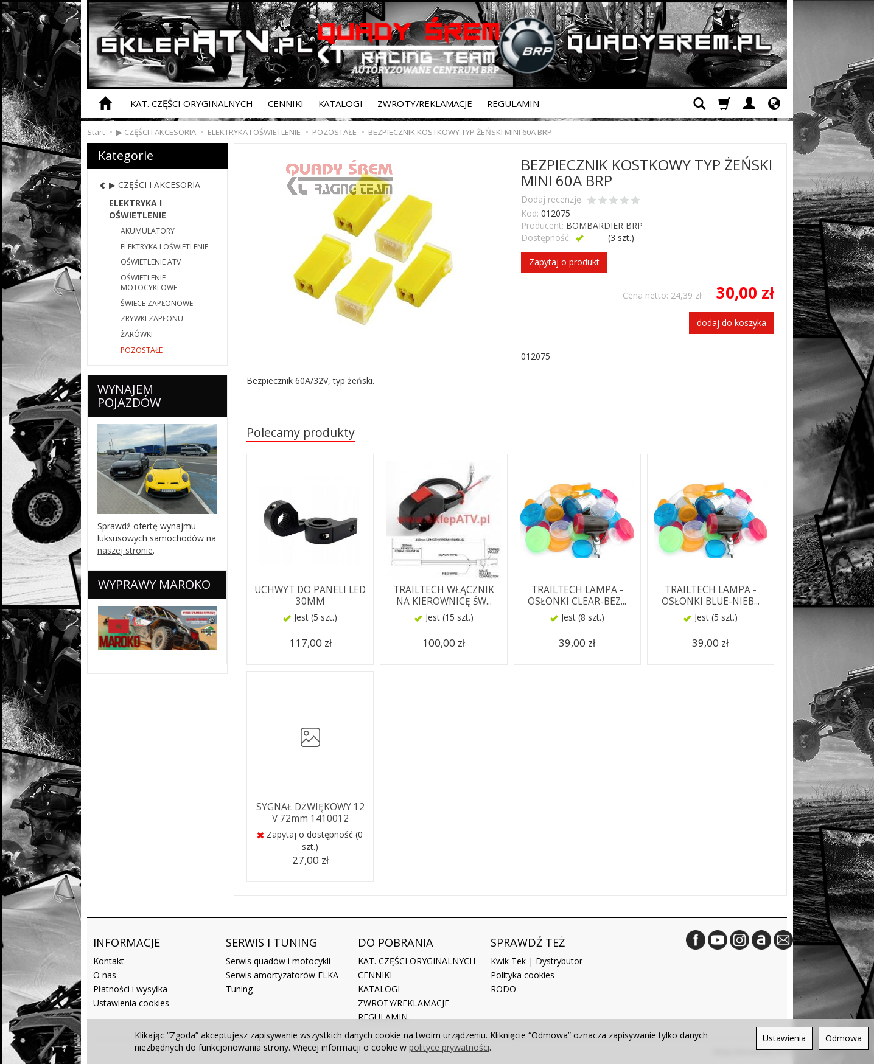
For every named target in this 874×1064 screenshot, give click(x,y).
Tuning (239, 989)
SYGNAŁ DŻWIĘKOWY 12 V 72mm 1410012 (310, 812)
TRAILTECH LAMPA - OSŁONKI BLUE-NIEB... (711, 595)
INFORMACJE (126, 942)
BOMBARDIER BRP (604, 225)
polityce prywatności (449, 1047)
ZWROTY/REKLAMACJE (424, 103)
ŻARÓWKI (137, 334)
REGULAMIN (513, 103)
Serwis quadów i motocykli (278, 961)
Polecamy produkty (300, 432)
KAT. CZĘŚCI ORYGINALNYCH (191, 103)
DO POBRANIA (395, 942)
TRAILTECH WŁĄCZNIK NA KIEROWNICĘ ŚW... (443, 595)
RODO (503, 989)
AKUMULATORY (148, 231)
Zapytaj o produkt (564, 262)
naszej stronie (125, 550)
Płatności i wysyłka (130, 989)
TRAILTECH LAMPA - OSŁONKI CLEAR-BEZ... (577, 595)
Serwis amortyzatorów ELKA (282, 975)
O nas (104, 975)
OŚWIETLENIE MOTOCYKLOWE (149, 283)
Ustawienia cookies (131, 1003)
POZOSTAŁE (142, 350)
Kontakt (108, 961)
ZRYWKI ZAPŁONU (152, 318)
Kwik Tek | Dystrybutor (536, 961)
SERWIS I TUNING (271, 942)
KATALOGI (340, 103)
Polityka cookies (522, 975)
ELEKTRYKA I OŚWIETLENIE (137, 209)
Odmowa (843, 1038)
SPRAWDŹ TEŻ (528, 942)
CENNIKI (286, 103)
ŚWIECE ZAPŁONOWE (157, 303)
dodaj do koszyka (731, 323)
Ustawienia (784, 1038)
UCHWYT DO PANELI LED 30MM (310, 595)
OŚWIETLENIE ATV (151, 262)
